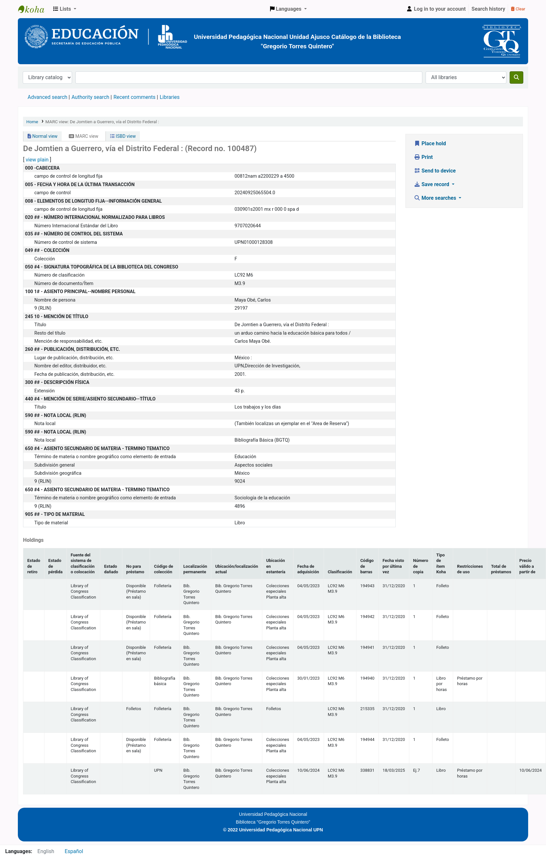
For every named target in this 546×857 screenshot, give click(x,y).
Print (423, 157)
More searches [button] (436, 198)
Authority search (90, 97)
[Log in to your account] (435, 9)
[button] (65, 9)
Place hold (430, 143)
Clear (518, 8)
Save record (432, 184)
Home (32, 121)
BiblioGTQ (34, 9)
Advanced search (47, 97)
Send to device (435, 171)
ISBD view (123, 136)
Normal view (42, 136)
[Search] (516, 77)
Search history (488, 9)
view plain (37, 160)
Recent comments (134, 97)
